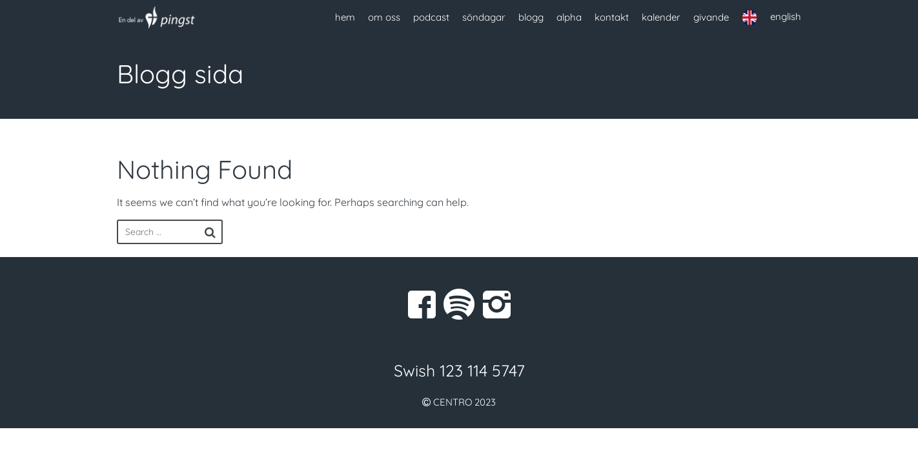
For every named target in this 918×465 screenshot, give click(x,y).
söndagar (483, 17)
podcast (431, 17)
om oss (384, 17)
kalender (661, 17)
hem (345, 17)
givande (711, 17)
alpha (569, 17)
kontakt (612, 17)
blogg (531, 17)
